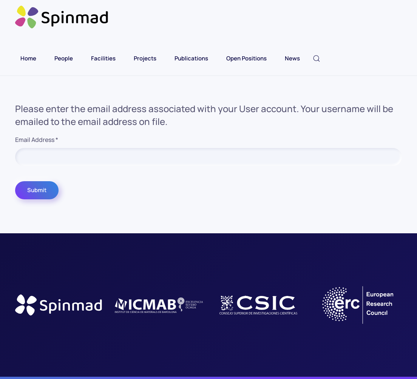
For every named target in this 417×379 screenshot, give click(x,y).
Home (28, 58)
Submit (36, 190)
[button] (316, 58)
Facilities (103, 58)
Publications (191, 58)
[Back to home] (62, 17)
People (63, 58)
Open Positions (246, 58)
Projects (145, 58)
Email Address (36, 140)
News (292, 58)
